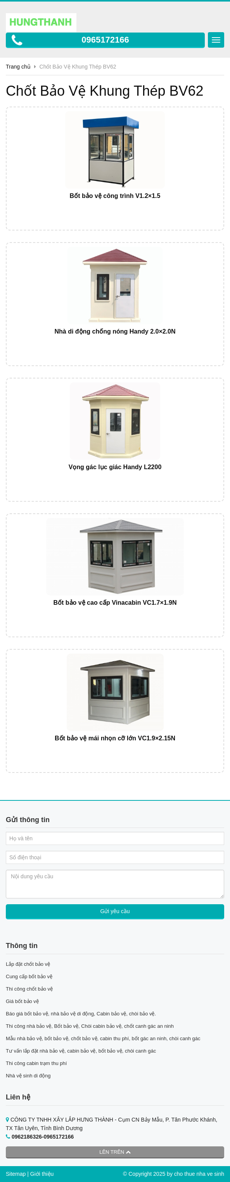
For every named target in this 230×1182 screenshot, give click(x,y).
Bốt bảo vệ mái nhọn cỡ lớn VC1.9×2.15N (115, 738)
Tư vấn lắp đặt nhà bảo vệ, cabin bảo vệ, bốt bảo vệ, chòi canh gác (81, 1051)
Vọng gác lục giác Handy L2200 (115, 467)
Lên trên (115, 1152)
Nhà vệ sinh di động (28, 1076)
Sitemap (16, 1174)
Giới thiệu (42, 1174)
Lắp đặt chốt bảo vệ (28, 964)
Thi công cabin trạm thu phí (36, 1063)
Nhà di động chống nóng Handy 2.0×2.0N (114, 331)
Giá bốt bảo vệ (22, 1001)
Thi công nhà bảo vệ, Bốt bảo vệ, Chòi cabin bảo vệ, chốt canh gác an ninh (90, 1026)
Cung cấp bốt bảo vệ (29, 976)
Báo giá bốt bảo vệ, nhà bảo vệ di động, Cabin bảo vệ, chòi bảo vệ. (81, 1014)
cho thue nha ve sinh (199, 1174)
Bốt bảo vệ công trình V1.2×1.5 (115, 196)
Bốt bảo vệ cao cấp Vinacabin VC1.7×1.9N (114, 602)
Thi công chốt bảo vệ (29, 989)
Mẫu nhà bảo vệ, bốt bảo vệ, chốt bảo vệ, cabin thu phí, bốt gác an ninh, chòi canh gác (103, 1038)
